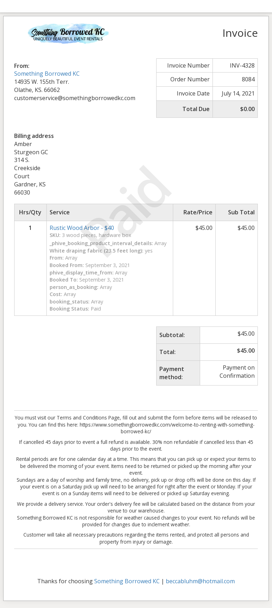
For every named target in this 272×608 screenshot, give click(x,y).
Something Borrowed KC (47, 73)
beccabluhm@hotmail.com (200, 581)
